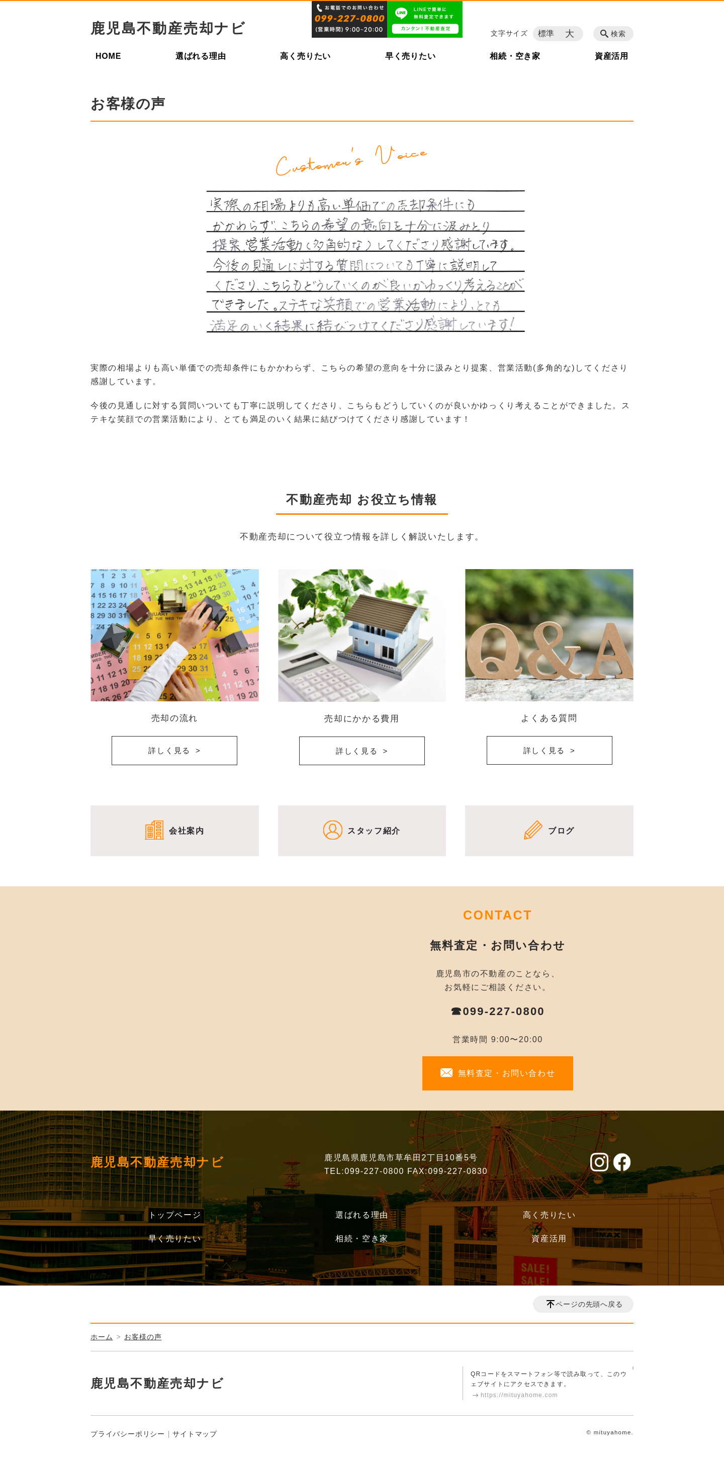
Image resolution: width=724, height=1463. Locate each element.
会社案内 (186, 831)
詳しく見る (169, 750)
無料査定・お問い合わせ (507, 1073)
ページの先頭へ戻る (589, 1304)
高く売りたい (305, 56)
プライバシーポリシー (127, 1434)
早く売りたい (410, 56)
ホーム (101, 1337)
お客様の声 (142, 1337)
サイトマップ (194, 1434)
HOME (108, 56)
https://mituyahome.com (519, 1395)
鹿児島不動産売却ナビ (168, 28)
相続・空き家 (515, 56)
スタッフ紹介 (374, 831)
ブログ (561, 831)
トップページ (175, 1215)
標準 (546, 33)
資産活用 (611, 56)
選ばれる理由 (200, 56)
